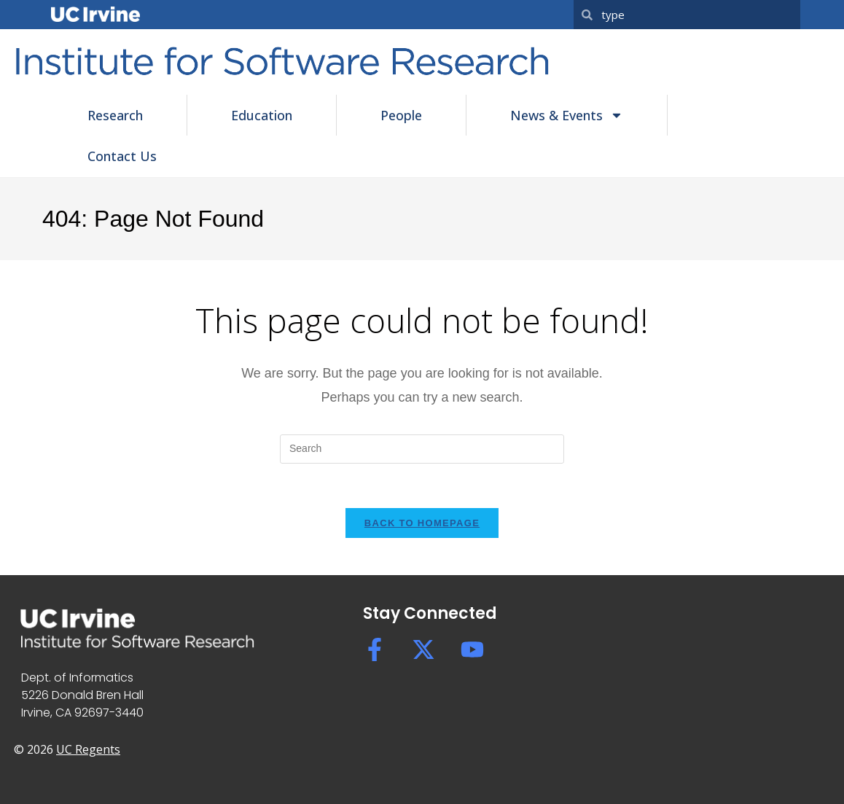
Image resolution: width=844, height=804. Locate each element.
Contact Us (122, 156)
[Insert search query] (422, 449)
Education (261, 115)
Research (115, 115)
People (401, 115)
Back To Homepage (422, 523)
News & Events (566, 115)
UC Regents (88, 749)
